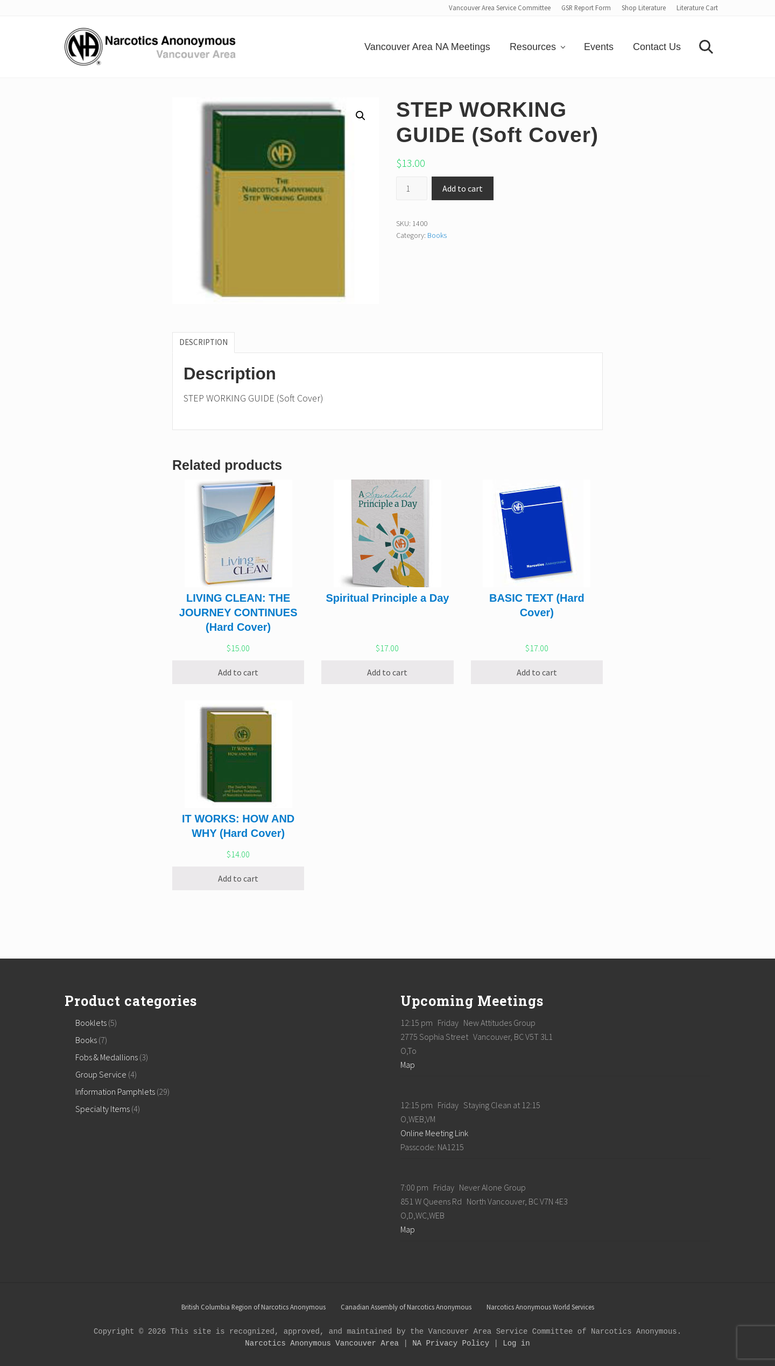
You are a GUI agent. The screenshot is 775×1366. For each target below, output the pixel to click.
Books (437, 235)
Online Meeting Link (434, 1133)
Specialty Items (102, 1108)
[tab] (203, 342)
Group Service (100, 1074)
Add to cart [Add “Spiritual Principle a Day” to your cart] (387, 672)
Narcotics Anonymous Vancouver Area (322, 1343)
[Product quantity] (411, 188)
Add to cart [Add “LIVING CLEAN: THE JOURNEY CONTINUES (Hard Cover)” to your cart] (238, 672)
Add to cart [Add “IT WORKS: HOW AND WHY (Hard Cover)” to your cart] (238, 878)
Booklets (91, 1022)
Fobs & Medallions (106, 1057)
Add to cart (462, 188)
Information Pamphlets (115, 1091)
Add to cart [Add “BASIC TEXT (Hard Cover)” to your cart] (537, 672)
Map (407, 1064)
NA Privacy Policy (450, 1343)
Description (203, 342)
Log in (516, 1343)
